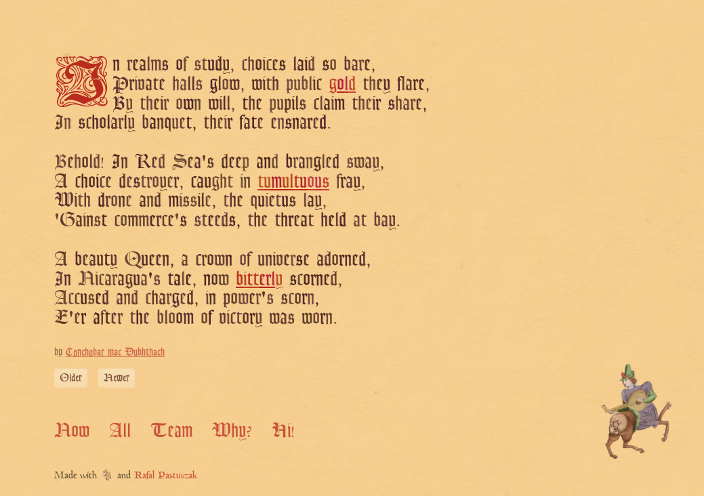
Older (71, 377)
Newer (116, 377)
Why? (231, 430)
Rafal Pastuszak (165, 476)
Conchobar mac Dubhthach (115, 352)
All (120, 430)
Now (71, 430)
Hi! (283, 430)
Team (171, 430)
